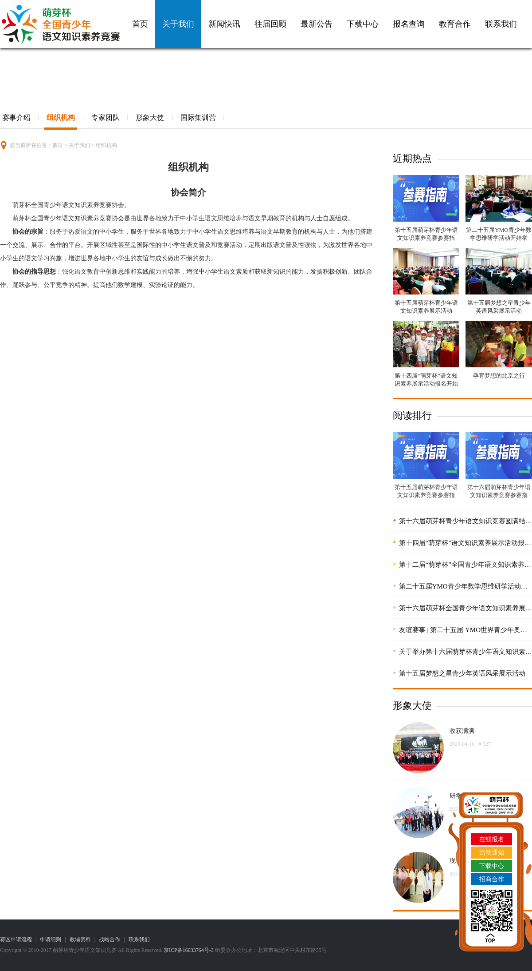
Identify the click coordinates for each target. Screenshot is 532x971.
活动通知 (491, 852)
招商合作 (491, 879)
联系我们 (501, 24)
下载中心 (363, 24)
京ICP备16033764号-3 (189, 950)
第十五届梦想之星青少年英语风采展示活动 (462, 673)
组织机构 (61, 117)
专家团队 (105, 117)
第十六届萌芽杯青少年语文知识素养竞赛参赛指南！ (499, 495)
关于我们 (178, 24)
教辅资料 (80, 939)
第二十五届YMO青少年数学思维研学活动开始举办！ (498, 238)
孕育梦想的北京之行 (499, 375)
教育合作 (455, 24)
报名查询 (409, 24)
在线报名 (491, 839)
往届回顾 (270, 24)
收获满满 (462, 731)
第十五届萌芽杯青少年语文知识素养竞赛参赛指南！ (426, 238)
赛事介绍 (16, 117)
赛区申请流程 (16, 939)
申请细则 (50, 939)
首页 (140, 24)
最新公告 (316, 24)
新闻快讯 (224, 24)
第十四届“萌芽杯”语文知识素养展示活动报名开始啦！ (426, 383)
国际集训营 (198, 117)
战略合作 (109, 939)
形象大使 (150, 117)
